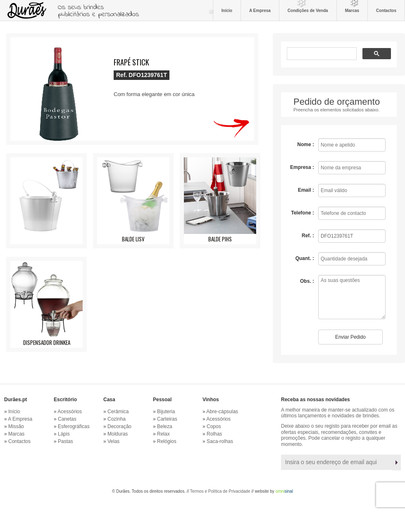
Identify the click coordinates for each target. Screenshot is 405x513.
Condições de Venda (308, 10)
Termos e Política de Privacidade (220, 491)
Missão (16, 426)
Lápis (64, 434)
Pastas (65, 441)
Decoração (119, 426)
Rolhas (214, 434)
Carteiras (167, 419)
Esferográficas (74, 426)
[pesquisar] (321, 54)
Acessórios (69, 411)
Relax (163, 434)
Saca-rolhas (220, 441)
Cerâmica (118, 411)
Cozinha (116, 419)
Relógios (166, 441)
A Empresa (260, 10)
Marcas (352, 10)
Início (227, 10)
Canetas (67, 419)
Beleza (164, 426)
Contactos (386, 10)
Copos (214, 426)
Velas (113, 441)
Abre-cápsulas (222, 411)
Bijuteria (166, 411)
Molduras (117, 434)
